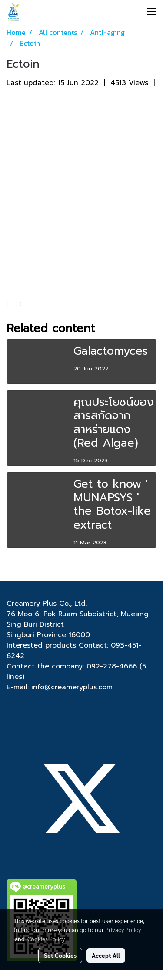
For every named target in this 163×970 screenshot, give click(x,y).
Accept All (106, 955)
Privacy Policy (123, 929)
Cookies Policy (46, 939)
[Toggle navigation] (151, 12)
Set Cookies (60, 955)
